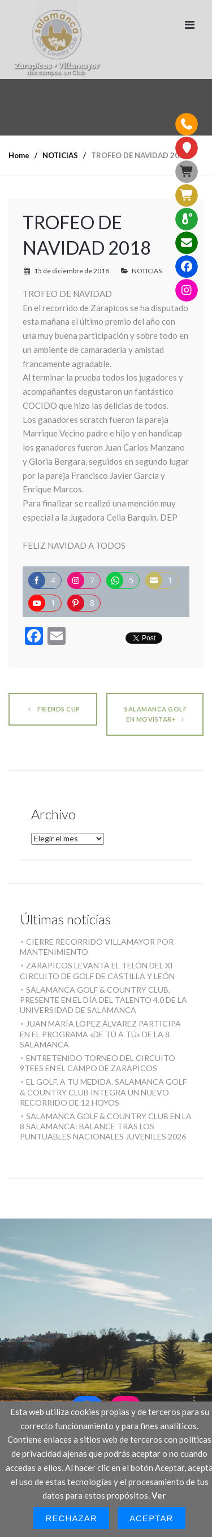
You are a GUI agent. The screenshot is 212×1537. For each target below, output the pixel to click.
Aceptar (151, 1518)
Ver (159, 1495)
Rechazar (71, 1518)
